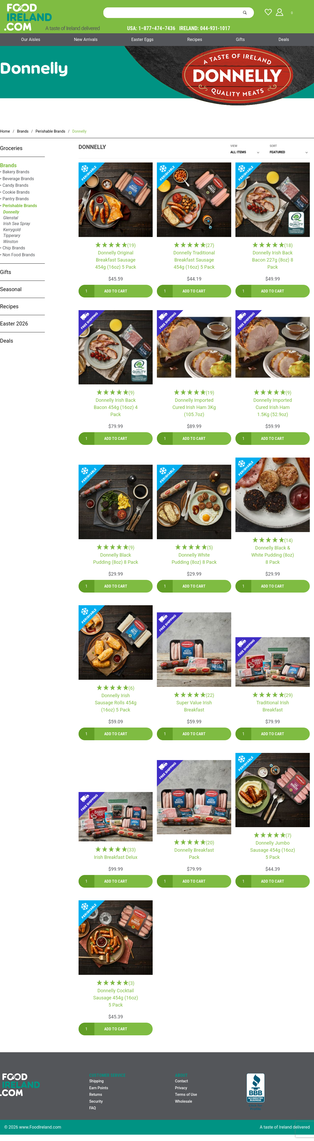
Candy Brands (15, 185)
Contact (181, 1081)
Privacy (181, 1088)
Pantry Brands (15, 198)
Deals (284, 39)
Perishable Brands (19, 205)
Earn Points (98, 1088)
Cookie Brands (16, 192)
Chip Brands (13, 247)
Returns (95, 1094)
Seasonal (11, 289)
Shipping (96, 1081)
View (233, 146)
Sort (273, 146)
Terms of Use (186, 1094)
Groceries (11, 148)
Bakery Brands (15, 171)
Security (96, 1101)
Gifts (240, 39)
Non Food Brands (18, 254)
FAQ (92, 1108)
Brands (8, 165)
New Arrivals (86, 39)
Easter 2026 (14, 323)
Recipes (194, 39)
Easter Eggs (142, 39)
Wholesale (183, 1101)
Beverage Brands (18, 178)
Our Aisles (30, 39)
